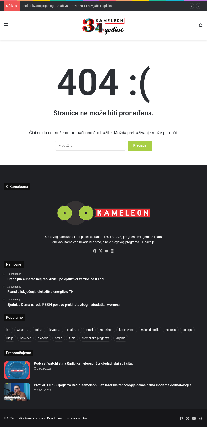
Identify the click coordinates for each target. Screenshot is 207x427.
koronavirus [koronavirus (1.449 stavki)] (126, 330)
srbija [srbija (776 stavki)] (58, 338)
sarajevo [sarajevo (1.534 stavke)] (25, 338)
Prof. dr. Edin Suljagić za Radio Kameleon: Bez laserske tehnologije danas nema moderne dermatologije (112, 385)
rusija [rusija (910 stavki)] (9, 338)
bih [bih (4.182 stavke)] (8, 330)
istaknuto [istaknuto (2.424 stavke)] (73, 330)
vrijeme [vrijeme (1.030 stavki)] (120, 338)
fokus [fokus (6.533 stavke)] (38, 330)
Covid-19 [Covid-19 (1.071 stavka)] (22, 330)
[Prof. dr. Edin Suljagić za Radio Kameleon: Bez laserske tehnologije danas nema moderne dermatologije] (17, 392)
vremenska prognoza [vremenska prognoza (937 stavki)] (95, 338)
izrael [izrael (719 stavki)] (89, 330)
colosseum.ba (77, 418)
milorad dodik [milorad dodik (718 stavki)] (150, 330)
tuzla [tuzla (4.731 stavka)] (72, 338)
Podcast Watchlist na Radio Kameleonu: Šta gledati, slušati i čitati (84, 363)
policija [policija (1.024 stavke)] (187, 330)
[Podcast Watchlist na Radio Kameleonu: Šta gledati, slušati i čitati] (17, 370)
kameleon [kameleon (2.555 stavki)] (106, 330)
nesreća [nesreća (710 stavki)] (171, 330)
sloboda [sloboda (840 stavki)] (43, 338)
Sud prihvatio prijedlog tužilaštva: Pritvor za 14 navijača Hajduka (67, 6)
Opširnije (148, 242)
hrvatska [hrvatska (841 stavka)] (54, 330)
